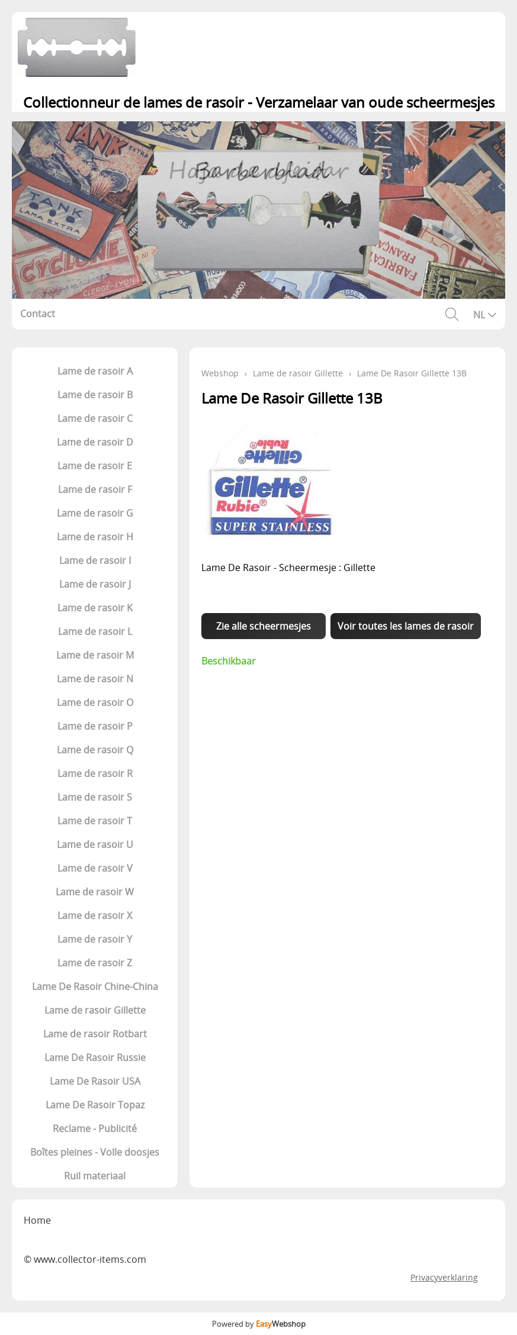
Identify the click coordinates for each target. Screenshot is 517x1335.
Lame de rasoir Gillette (95, 1010)
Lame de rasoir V (95, 868)
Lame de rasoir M (95, 655)
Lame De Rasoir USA (95, 1081)
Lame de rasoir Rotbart (95, 1033)
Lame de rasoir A (95, 371)
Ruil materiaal (95, 1175)
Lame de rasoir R (95, 773)
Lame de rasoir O (95, 702)
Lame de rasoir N (95, 678)
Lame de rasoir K (95, 607)
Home (37, 1220)
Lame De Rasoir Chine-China (95, 986)
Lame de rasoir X (94, 915)
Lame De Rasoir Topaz (95, 1104)
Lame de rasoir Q (95, 749)
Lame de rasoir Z (94, 962)
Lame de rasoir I (95, 560)
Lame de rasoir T (94, 820)
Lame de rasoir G (95, 513)
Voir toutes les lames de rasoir (406, 626)
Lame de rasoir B (95, 394)
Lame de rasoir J (95, 584)
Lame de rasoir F (95, 489)
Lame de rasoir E (94, 465)
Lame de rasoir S (94, 797)
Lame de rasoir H (95, 536)
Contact (37, 313)
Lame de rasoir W (95, 891)
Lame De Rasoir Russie (95, 1057)
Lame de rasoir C (95, 418)
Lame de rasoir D (95, 442)
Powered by (259, 1323)
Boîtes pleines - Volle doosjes (94, 1152)
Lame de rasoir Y (94, 939)
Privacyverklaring (444, 1277)
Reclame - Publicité (95, 1128)
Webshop (220, 373)
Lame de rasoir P (95, 726)
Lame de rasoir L (95, 631)
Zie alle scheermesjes (263, 626)
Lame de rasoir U (95, 844)
